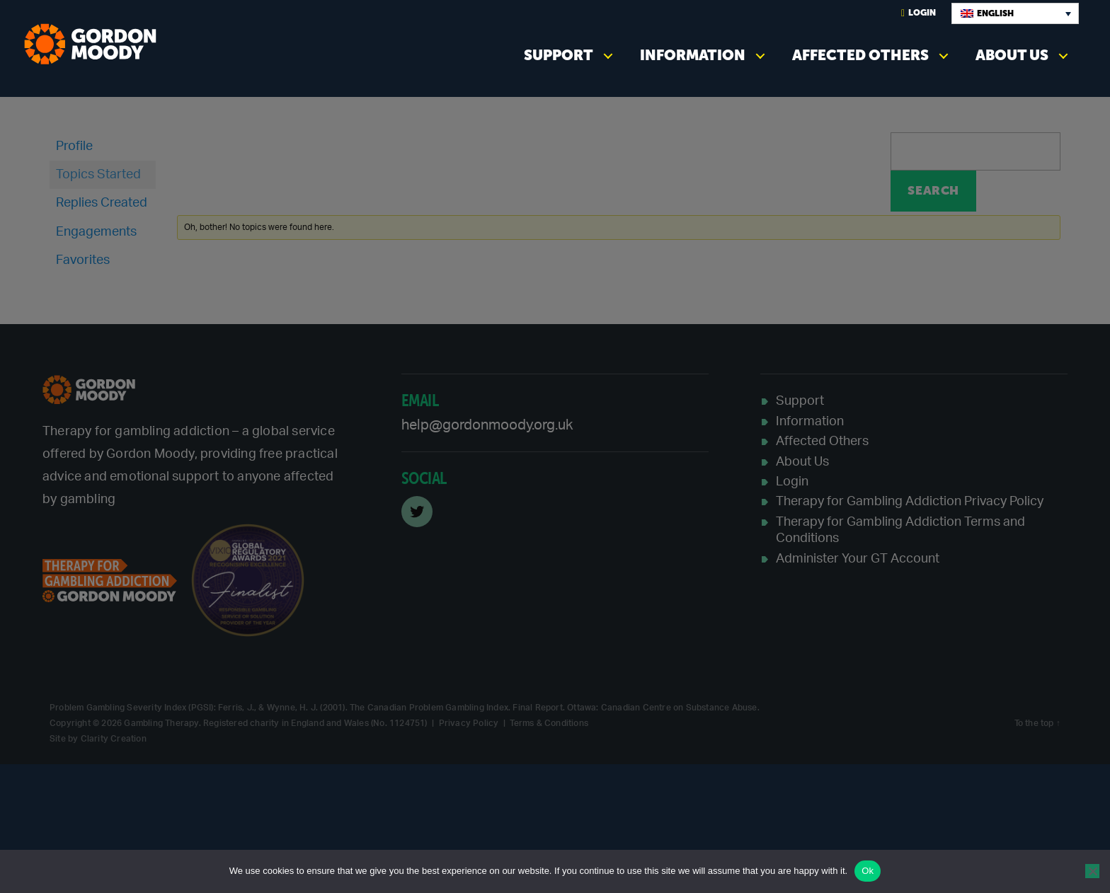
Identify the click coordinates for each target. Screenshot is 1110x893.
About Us (1011, 55)
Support (558, 55)
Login (918, 13)
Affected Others (860, 55)
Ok (868, 870)
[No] (1092, 871)
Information (692, 55)
